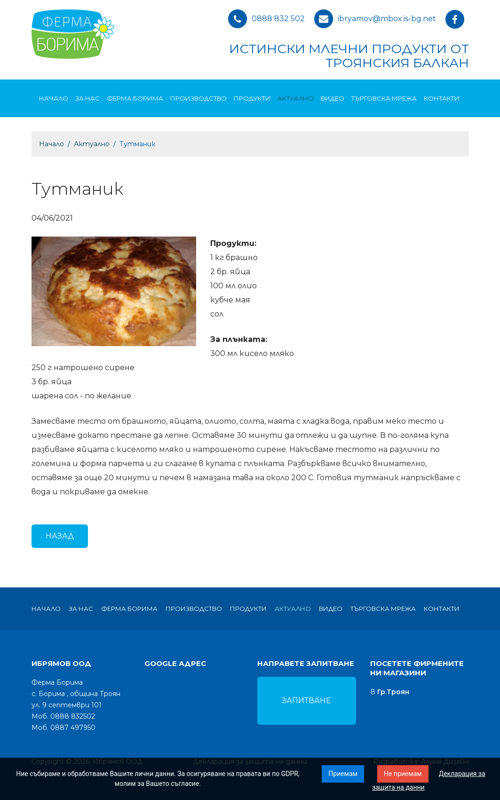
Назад (60, 535)
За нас (87, 98)
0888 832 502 (278, 18)
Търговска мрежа (384, 98)
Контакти (442, 98)
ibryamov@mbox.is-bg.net (387, 18)
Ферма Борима (135, 98)
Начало (53, 98)
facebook (457, 21)
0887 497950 (72, 727)
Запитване (306, 700)
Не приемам (403, 773)
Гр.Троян (393, 692)
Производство (198, 98)
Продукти (252, 98)
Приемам (342, 773)
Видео (332, 98)
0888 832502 (72, 716)
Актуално (296, 98)
